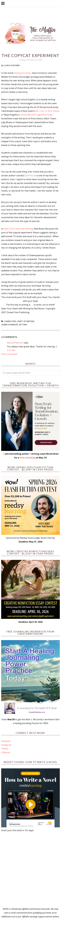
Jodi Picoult (30, 175)
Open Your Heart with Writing (18, 228)
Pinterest (5, 752)
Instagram (6, 744)
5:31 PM (11, 350)
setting (23, 324)
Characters (10, 321)
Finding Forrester (22, 73)
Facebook (6, 741)
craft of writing (25, 321)
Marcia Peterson (15, 342)
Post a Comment (9, 354)
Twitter (4, 748)
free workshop (27, 457)
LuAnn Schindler (9, 324)
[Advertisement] (30, 869)
